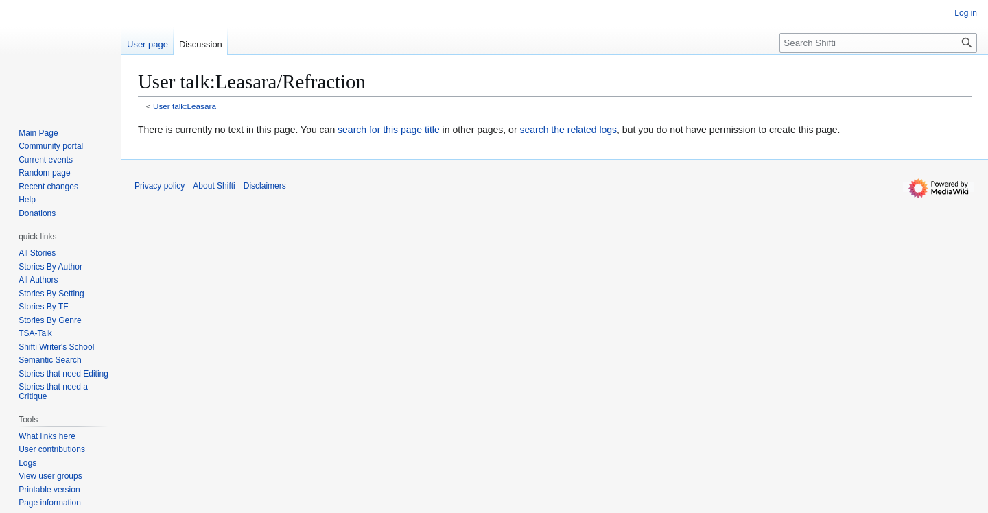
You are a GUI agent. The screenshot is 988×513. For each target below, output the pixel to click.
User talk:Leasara (184, 106)
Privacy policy (159, 186)
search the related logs (568, 129)
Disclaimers (265, 186)
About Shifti (214, 186)
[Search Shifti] (878, 43)
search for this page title (389, 129)
